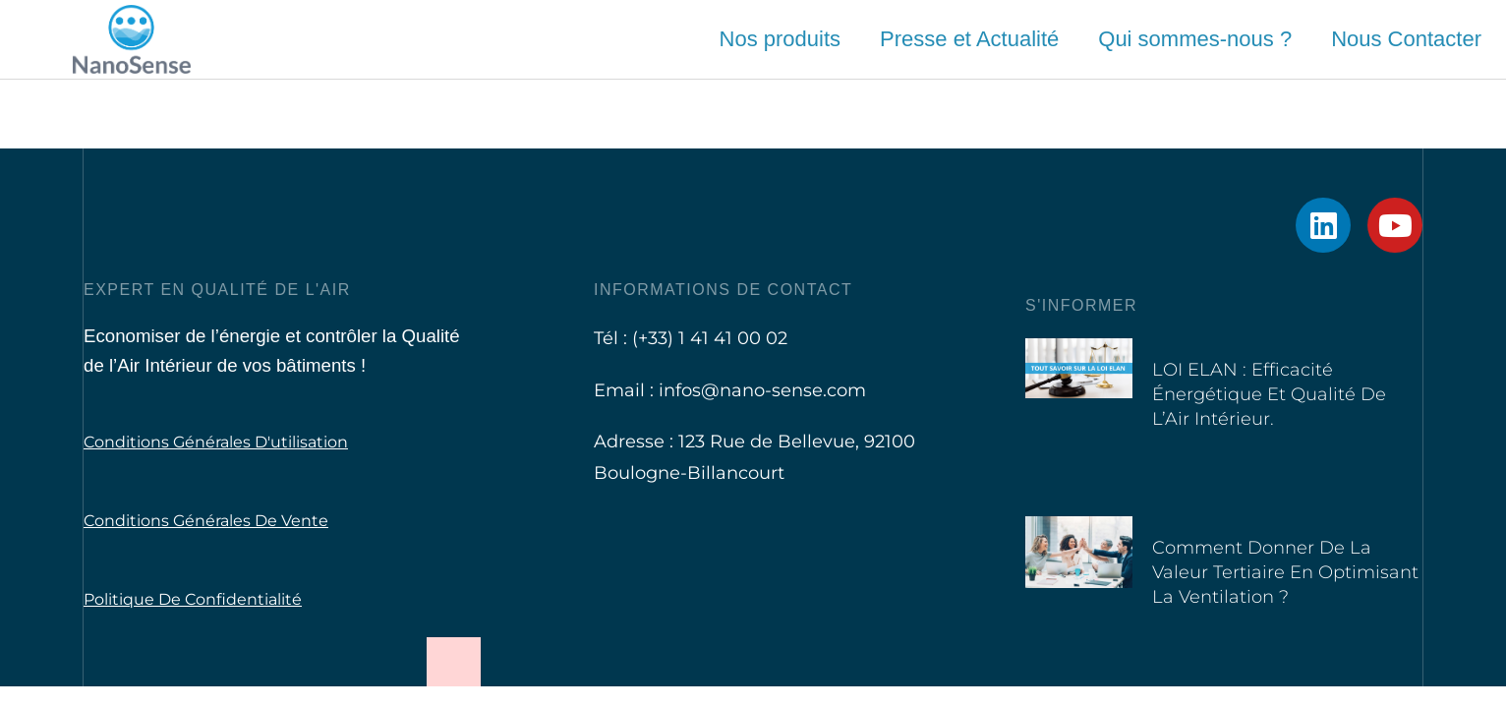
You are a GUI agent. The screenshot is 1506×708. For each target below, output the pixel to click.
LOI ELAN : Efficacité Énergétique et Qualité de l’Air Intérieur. (1269, 394)
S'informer (1081, 305)
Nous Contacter (1406, 39)
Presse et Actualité (969, 39)
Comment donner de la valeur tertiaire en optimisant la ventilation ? (1285, 572)
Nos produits (780, 39)
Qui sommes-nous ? (1195, 39)
